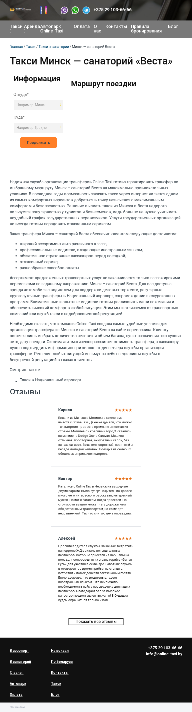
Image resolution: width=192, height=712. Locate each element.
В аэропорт (19, 651)
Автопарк (18, 684)
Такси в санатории (53, 47)
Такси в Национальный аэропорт (50, 380)
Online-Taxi (102, 182)
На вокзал (60, 651)
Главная (16, 47)
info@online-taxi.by (164, 654)
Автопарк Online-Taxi (51, 28)
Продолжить (38, 142)
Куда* (19, 117)
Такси (15, 28)
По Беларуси (62, 662)
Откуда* (21, 94)
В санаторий (20, 662)
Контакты (116, 26)
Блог (173, 26)
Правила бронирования (146, 28)
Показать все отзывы (96, 621)
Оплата (82, 26)
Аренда (30, 28)
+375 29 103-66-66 (113, 9)
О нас (97, 28)
